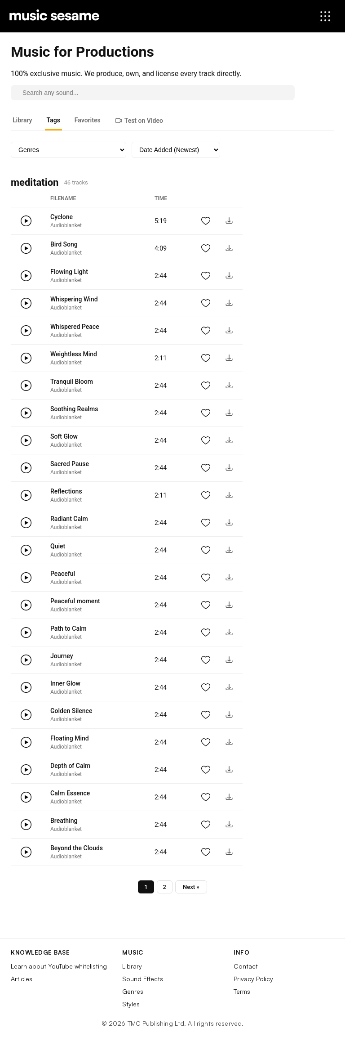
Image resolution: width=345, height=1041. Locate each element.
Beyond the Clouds (76, 848)
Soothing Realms (74, 409)
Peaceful (62, 573)
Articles (21, 979)
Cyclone (61, 216)
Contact (246, 966)
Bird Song (64, 244)
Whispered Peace (74, 326)
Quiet (57, 546)
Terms (242, 991)
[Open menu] (325, 16)
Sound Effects (142, 979)
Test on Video (139, 120)
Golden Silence (71, 710)
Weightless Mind (73, 354)
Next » (191, 887)
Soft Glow (64, 436)
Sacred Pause (69, 463)
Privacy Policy (253, 979)
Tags (53, 120)
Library (22, 120)
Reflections (66, 491)
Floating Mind (69, 738)
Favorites (88, 120)
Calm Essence (70, 793)
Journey (61, 656)
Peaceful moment (75, 601)
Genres (132, 991)
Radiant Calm (69, 518)
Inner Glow (65, 683)
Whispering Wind (74, 299)
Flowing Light (69, 271)
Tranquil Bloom (71, 381)
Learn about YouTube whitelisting (59, 966)
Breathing (63, 820)
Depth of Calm (70, 765)
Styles (131, 1004)
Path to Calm (68, 628)
